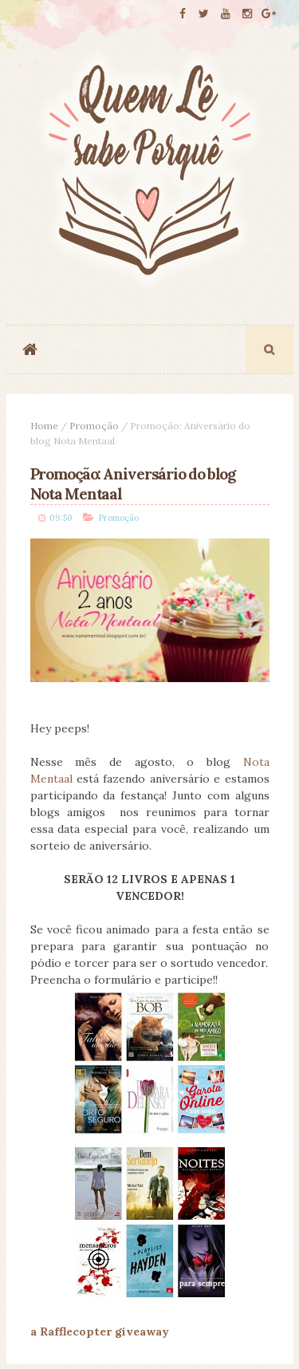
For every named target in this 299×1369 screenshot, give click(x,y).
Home (44, 426)
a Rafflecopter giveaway (99, 1331)
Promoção (94, 426)
